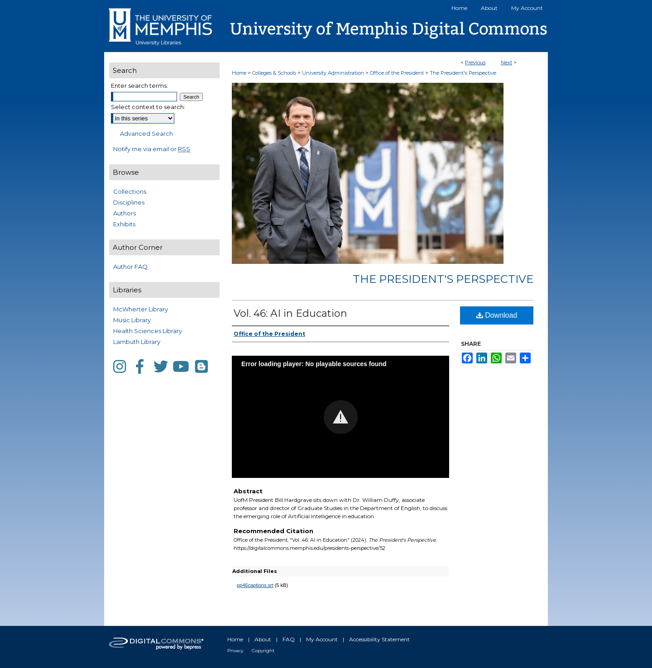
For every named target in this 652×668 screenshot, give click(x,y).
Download (497, 315)
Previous (475, 62)
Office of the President (397, 73)
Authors (124, 213)
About (262, 639)
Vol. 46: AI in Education (290, 313)
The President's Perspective (463, 73)
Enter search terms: (139, 85)
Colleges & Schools (274, 73)
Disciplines (128, 202)
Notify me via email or (151, 149)
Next (506, 62)
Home (239, 73)
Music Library (132, 320)
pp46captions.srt (255, 585)
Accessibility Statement (379, 639)
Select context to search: (148, 106)
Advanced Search (146, 133)
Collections (129, 191)
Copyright (263, 651)
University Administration (333, 73)
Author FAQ (130, 266)
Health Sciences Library (147, 330)
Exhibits (124, 224)
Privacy (235, 651)
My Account (322, 639)
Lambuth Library (136, 341)
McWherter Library (140, 309)
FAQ (289, 639)
